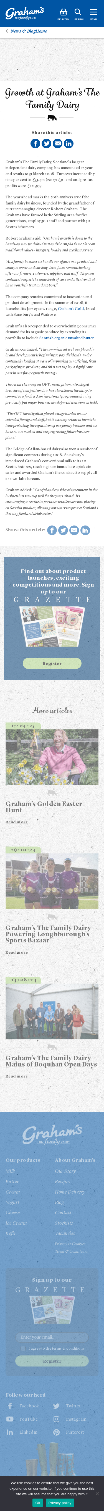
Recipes (62, 1181)
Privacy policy (60, 1503)
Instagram (76, 1419)
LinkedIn (28, 1432)
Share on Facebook (35, 144)
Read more (17, 822)
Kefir (11, 1233)
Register (52, 664)
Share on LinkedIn (69, 143)
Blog (59, 1202)
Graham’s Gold (71, 309)
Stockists (64, 1223)
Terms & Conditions (71, 1252)
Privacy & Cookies (70, 1244)
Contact (63, 1212)
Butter (12, 1181)
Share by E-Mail (58, 143)
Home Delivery (70, 1192)
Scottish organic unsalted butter (66, 338)
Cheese (13, 1212)
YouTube (28, 1419)
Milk (10, 1171)
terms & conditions (68, 1348)
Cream (13, 1192)
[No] (97, 1493)
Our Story (65, 1171)
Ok (37, 1503)
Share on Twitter (47, 144)
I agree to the (57, 1348)
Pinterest (75, 1432)
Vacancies (65, 1233)
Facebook (29, 1406)
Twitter (73, 1406)
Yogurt (13, 1202)
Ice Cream (16, 1223)
